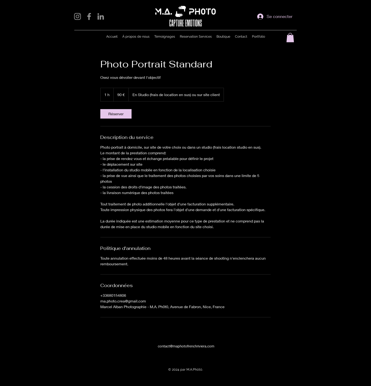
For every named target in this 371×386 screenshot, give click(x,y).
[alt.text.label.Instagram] (182, 354)
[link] (116, 114)
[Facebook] (89, 16)
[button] (290, 37)
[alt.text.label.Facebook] (189, 354)
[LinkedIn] (100, 16)
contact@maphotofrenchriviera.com (186, 346)
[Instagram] (77, 16)
